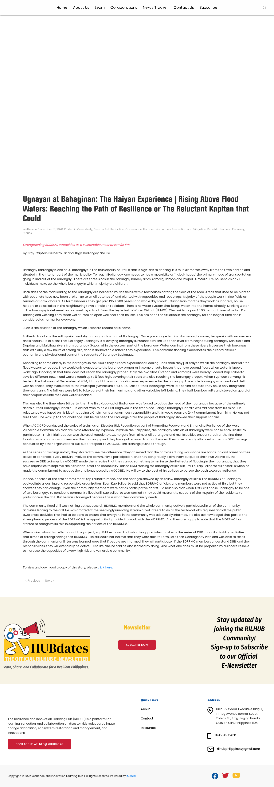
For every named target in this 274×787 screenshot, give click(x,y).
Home (62, 7)
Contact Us (184, 7)
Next (49, 580)
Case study (84, 229)
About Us (81, 7)
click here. (105, 567)
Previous (32, 580)
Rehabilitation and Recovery (226, 229)
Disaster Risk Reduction (109, 229)
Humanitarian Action (157, 229)
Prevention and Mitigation (189, 229)
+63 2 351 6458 (225, 735)
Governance (133, 229)
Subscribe (208, 7)
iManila (131, 776)
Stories (27, 233)
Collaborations (123, 7)
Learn (100, 7)
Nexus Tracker (155, 7)
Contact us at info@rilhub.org (39, 744)
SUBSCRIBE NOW (137, 645)
